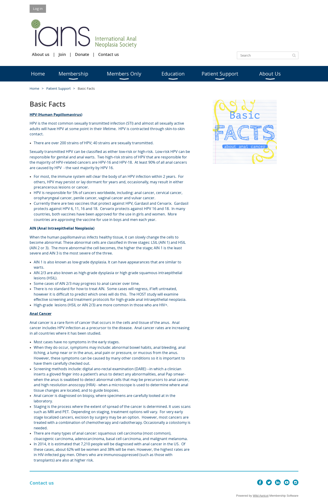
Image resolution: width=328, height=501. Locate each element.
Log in (38, 8)
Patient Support (58, 88)
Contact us (108, 54)
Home (34, 88)
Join (62, 54)
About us (40, 54)
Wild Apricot (261, 495)
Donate (82, 54)
